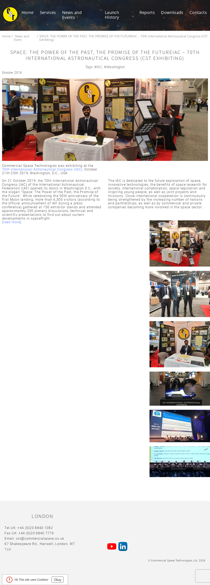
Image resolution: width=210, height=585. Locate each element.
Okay (57, 579)
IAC (99, 67)
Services (48, 12)
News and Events (72, 15)
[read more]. (12, 222)
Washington (115, 67)
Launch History (112, 15)
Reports (147, 12)
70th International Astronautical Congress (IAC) (42, 169)
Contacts (198, 12)
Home (28, 12)
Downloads (172, 12)
